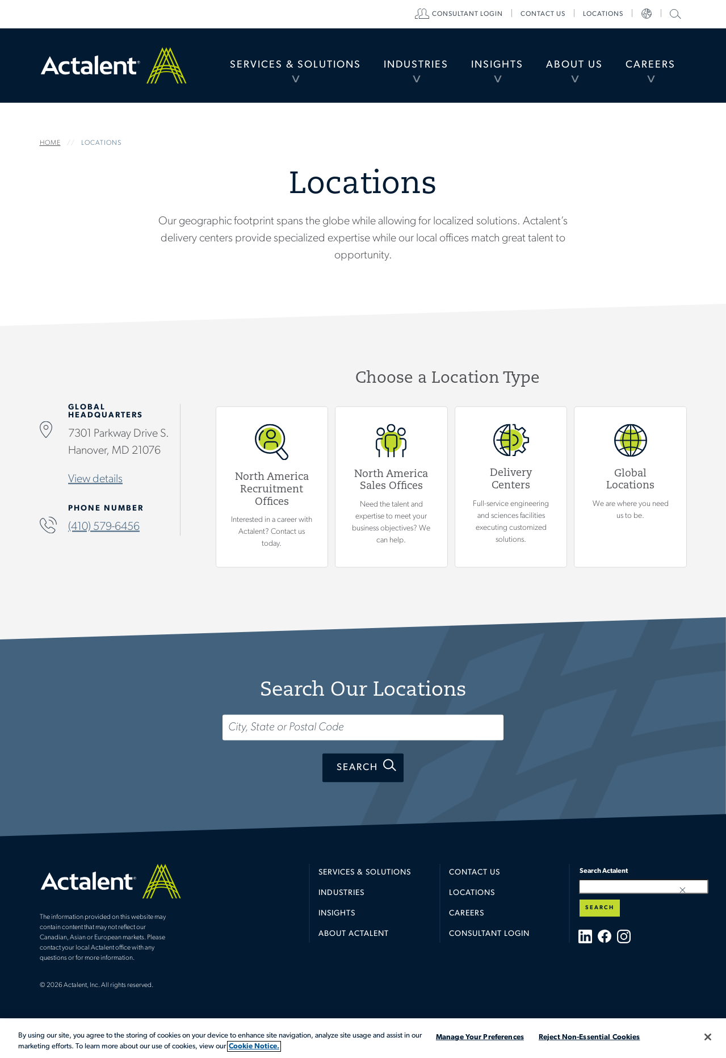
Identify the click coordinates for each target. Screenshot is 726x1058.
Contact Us (474, 872)
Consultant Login (467, 14)
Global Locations (630, 487)
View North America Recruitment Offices (272, 487)
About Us (574, 65)
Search (357, 768)
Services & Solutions (295, 65)
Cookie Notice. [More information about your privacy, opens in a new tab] (254, 1046)
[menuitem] (295, 65)
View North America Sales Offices (391, 487)
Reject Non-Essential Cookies (589, 1037)
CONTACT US (543, 14)
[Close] (707, 1036)
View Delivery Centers (510, 487)
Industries (416, 65)
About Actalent (353, 934)
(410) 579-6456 (104, 527)
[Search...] (363, 728)
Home (113, 65)
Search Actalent (674, 13)
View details (95, 480)
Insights (497, 65)
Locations (603, 14)
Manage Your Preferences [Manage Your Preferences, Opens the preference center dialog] (480, 1037)
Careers (650, 65)
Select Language (646, 14)
